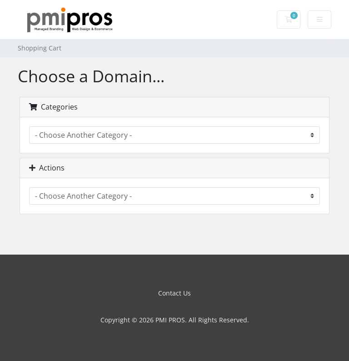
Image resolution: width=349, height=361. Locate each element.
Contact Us (174, 293)
